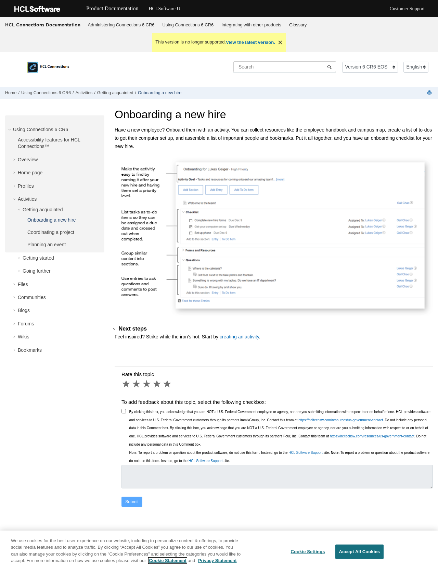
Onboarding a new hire (159, 92)
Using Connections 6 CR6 (188, 24)
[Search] (329, 66)
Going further (37, 271)
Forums (26, 323)
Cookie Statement (167, 560)
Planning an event (46, 244)
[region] (219, 551)
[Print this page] (430, 93)
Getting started (38, 258)
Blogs (24, 310)
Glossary (298, 24)
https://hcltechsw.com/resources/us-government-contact (340, 420)
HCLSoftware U (164, 8)
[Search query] (284, 66)
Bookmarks (30, 350)
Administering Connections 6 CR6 (121, 24)
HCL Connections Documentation (42, 24)
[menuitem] (121, 25)
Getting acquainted (115, 92)
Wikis (23, 336)
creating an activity (239, 336)
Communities (32, 297)
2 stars (137, 384)
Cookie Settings (308, 551)
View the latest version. (250, 42)
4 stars (157, 384)
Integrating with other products (251, 24)
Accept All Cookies (359, 551)
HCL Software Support (305, 453)
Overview (28, 159)
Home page (30, 172)
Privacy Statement (217, 560)
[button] (10, 129)
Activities (84, 92)
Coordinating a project (50, 232)
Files (23, 284)
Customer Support (407, 8)
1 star (126, 384)
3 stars (147, 384)
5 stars (168, 384)
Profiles (26, 186)
